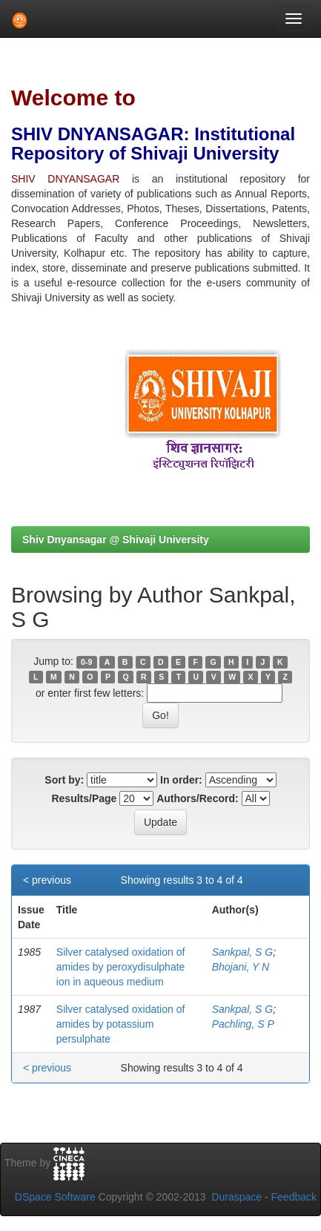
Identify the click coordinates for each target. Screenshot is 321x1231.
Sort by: (64, 780)
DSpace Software (55, 1197)
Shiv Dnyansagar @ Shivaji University (115, 539)
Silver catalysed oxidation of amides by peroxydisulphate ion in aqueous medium (120, 967)
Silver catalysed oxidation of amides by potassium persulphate (120, 1024)
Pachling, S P (243, 1024)
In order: (181, 780)
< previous (47, 880)
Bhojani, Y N (240, 967)
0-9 (86, 661)
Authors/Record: (197, 798)
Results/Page (83, 798)
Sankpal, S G (243, 952)
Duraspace (236, 1197)
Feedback (294, 1197)
